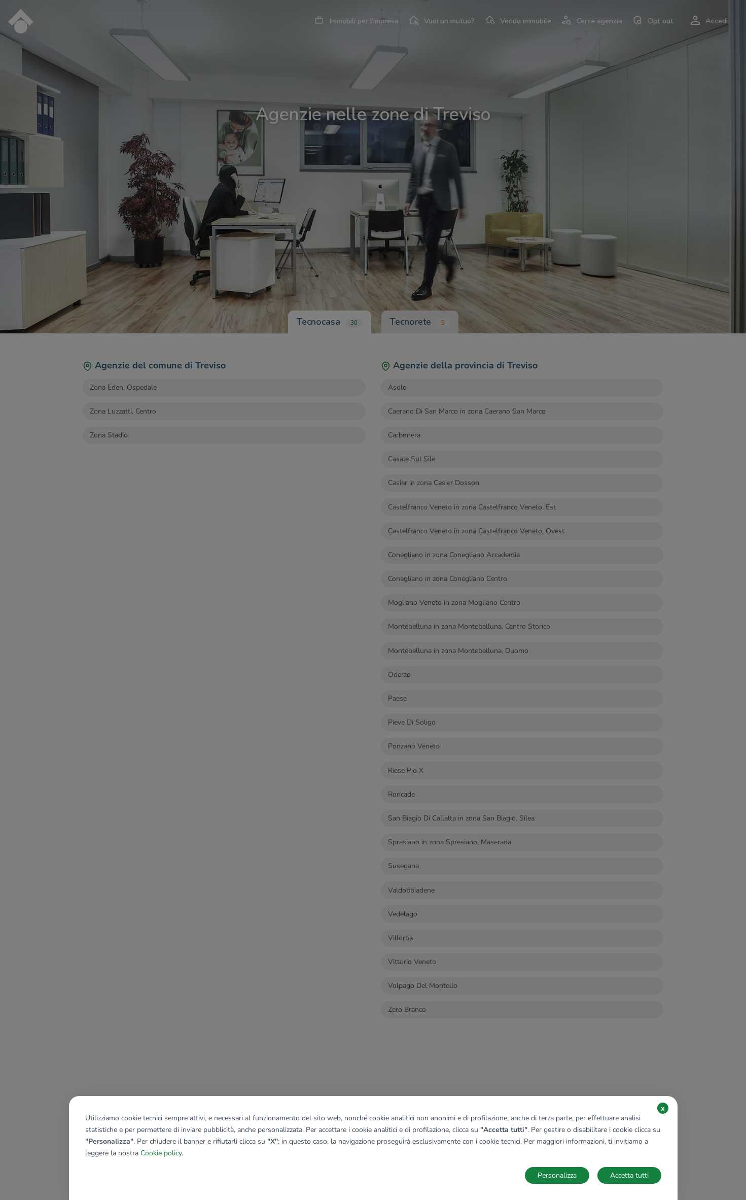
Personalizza (557, 1175)
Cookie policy (161, 1153)
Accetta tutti (629, 1175)
